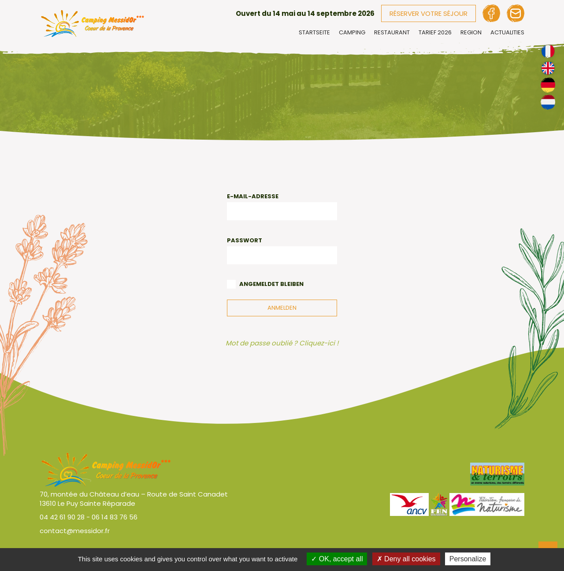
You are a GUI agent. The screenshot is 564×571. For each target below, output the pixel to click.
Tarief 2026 (435, 32)
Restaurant (392, 32)
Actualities (507, 32)
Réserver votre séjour (429, 13)
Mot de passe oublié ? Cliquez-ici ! (282, 343)
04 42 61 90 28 (62, 517)
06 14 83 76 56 (114, 517)
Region (471, 32)
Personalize (467, 559)
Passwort (244, 240)
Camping (352, 32)
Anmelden (282, 308)
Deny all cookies (406, 559)
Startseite (314, 32)
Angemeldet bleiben (271, 284)
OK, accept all (337, 559)
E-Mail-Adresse (252, 196)
